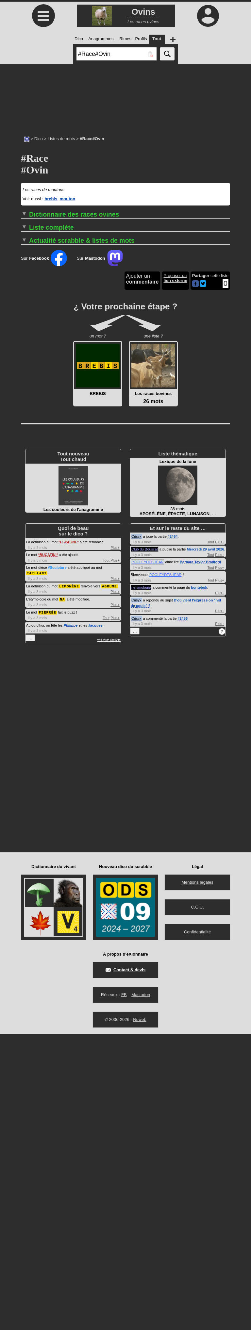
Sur (44, 554)
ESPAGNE (68, 838)
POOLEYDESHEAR (147, 858)
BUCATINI (48, 851)
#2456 (182, 915)
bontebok (199, 884)
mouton (67, 198)
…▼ (194, 370)
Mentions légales (197, 1178)
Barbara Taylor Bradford (200, 858)
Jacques (95, 920)
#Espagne (173, 370)
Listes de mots (61, 138)
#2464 (173, 833)
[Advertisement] (125, 96)
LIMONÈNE (69, 881)
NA (62, 894)
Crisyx (136, 833)
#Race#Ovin (150, 370)
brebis (50, 198)
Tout (106, 857)
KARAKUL (31, 511)
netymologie (141, 884)
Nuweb (139, 1315)
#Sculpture (57, 864)
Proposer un (175, 574)
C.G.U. (197, 1203)
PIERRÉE (47, 907)
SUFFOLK (31, 525)
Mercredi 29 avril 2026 (205, 845)
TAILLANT (37, 869)
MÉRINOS (31, 520)
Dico (38, 138)
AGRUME (109, 881)
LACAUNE (31, 516)
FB (124, 1290)
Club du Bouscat (144, 845)
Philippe (71, 920)
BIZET (27, 506)
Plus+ (115, 844)
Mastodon (140, 1290)
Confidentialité (197, 1227)
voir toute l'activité (109, 935)
